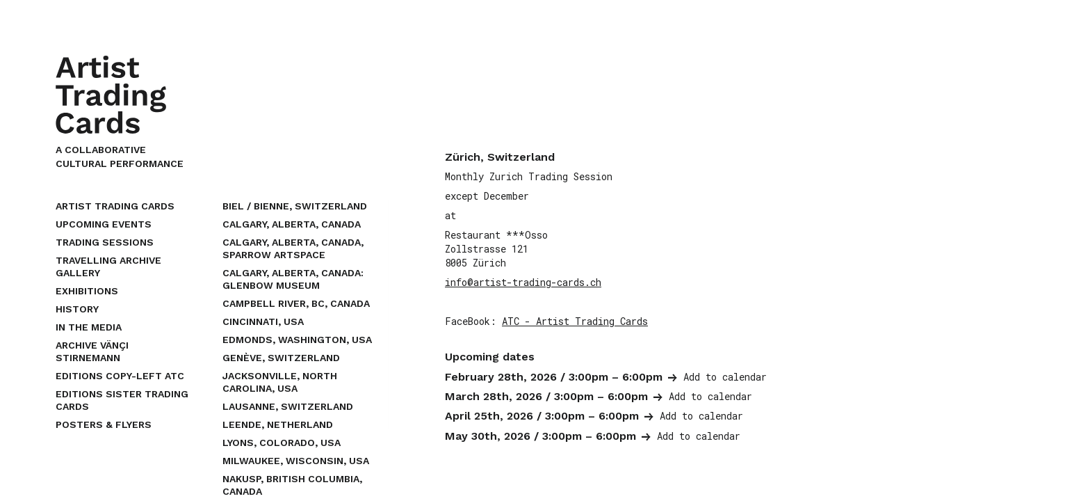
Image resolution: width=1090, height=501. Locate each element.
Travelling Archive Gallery (108, 266)
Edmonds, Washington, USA (297, 339)
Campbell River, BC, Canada (296, 303)
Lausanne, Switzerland (287, 406)
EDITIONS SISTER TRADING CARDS (122, 400)
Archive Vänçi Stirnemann (92, 351)
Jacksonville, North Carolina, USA (279, 382)
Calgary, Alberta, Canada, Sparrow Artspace (293, 248)
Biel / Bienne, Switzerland (294, 206)
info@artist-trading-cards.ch (523, 282)
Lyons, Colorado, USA (281, 442)
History (77, 309)
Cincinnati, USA (263, 321)
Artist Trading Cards (115, 206)
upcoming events (104, 224)
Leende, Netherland (277, 424)
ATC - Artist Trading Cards (575, 321)
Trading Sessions (105, 242)
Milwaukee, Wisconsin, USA (295, 460)
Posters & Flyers (104, 424)
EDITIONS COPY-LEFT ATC (120, 375)
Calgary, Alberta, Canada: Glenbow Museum (293, 279)
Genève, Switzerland (281, 357)
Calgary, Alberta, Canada (291, 224)
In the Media (89, 327)
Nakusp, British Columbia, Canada (292, 485)
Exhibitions (87, 290)
